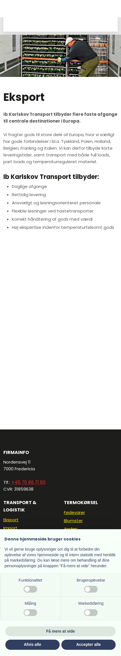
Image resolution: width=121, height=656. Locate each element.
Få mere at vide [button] (60, 631)
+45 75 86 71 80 (28, 482)
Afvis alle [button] (32, 644)
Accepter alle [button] (88, 644)
